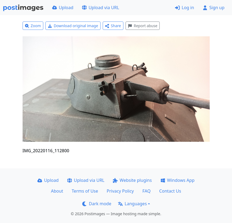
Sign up (213, 7)
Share (113, 25)
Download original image (73, 25)
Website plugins (132, 180)
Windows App (177, 180)
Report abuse (142, 25)
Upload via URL (100, 7)
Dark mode (96, 204)
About (57, 191)
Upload (62, 7)
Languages (132, 204)
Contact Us (170, 191)
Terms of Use (85, 191)
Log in (184, 7)
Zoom (33, 25)
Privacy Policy (120, 191)
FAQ (146, 191)
